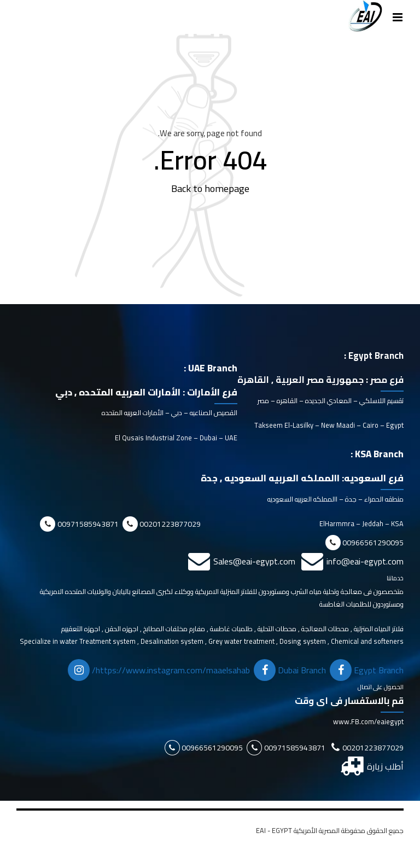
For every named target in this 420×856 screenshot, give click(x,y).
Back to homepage (210, 188)
